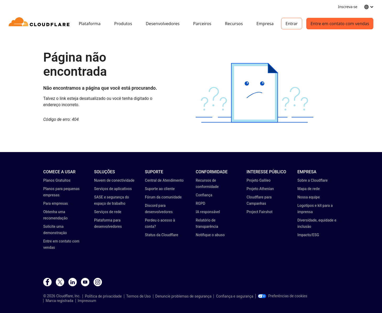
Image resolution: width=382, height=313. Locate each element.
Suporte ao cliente (160, 189)
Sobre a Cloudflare (312, 180)
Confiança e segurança (234, 296)
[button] (254, 93)
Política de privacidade (103, 296)
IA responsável (208, 212)
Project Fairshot (259, 212)
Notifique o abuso (210, 235)
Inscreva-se (347, 6)
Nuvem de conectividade (114, 180)
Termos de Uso (138, 296)
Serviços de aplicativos (113, 189)
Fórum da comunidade (163, 197)
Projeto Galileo (259, 180)
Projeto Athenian (260, 189)
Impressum (87, 301)
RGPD (200, 203)
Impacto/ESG (308, 235)
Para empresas (55, 203)
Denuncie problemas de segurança (183, 296)
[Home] (40, 24)
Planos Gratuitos (56, 180)
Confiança (204, 195)
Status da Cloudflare (161, 235)
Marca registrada (59, 301)
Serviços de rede (107, 212)
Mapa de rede (308, 189)
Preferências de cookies (282, 296)
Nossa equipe (308, 197)
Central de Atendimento (164, 180)
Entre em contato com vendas (339, 23)
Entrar (292, 23)
